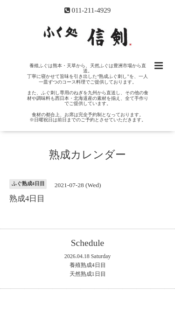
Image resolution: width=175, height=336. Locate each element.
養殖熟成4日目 (88, 265)
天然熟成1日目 (88, 274)
